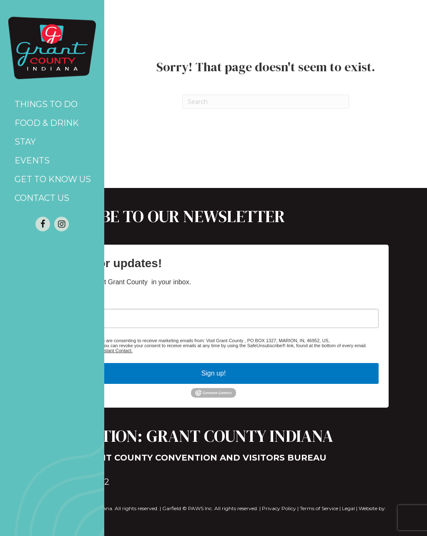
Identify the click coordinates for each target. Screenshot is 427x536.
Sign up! (213, 373)
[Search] (265, 102)
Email (57, 300)
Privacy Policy (279, 508)
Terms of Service (319, 508)
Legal (348, 508)
